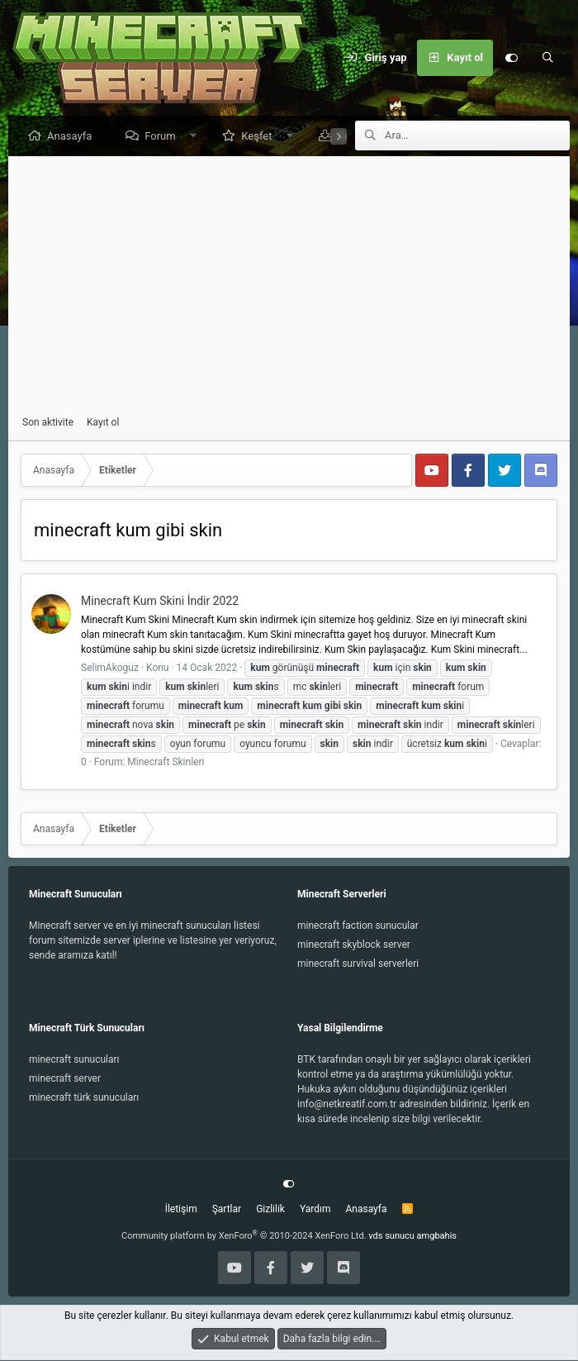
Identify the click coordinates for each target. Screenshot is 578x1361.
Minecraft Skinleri (165, 763)
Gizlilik (270, 1210)
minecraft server (65, 1079)
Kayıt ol (103, 423)
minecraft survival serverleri (358, 964)
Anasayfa (73, 137)
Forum (164, 137)
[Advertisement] (289, 286)
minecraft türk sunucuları (84, 1098)
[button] (197, 137)
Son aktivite (47, 423)
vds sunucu (391, 1236)
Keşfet (260, 137)
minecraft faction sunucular (358, 926)
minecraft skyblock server (353, 945)
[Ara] (547, 58)
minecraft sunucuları (74, 1060)
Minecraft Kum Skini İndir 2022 (160, 601)
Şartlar (226, 1210)
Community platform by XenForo (244, 1236)
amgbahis (437, 1236)
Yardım (315, 1210)
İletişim (181, 1210)
